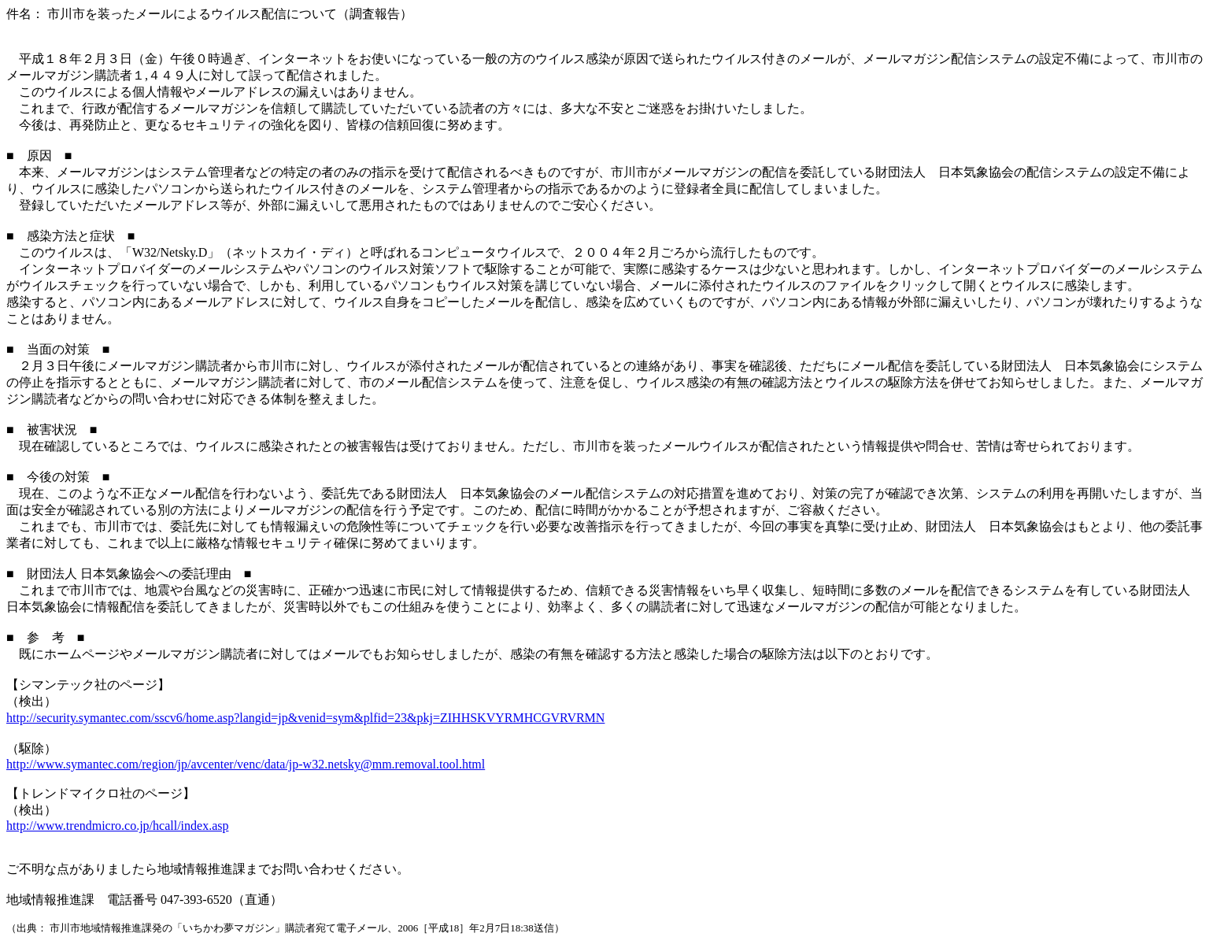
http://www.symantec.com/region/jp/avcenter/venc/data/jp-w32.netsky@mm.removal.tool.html (245, 764)
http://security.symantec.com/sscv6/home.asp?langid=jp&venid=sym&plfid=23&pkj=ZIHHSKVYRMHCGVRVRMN (305, 717)
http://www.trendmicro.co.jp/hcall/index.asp (117, 825)
